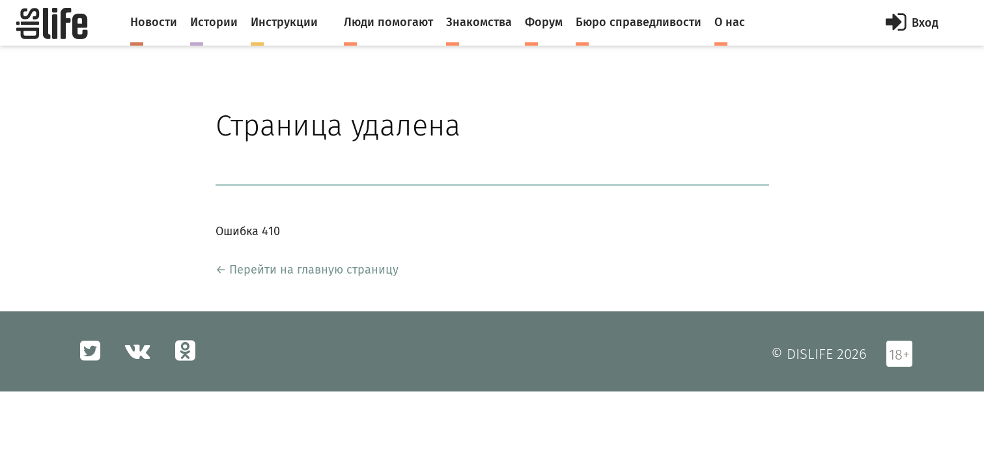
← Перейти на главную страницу (307, 270)
